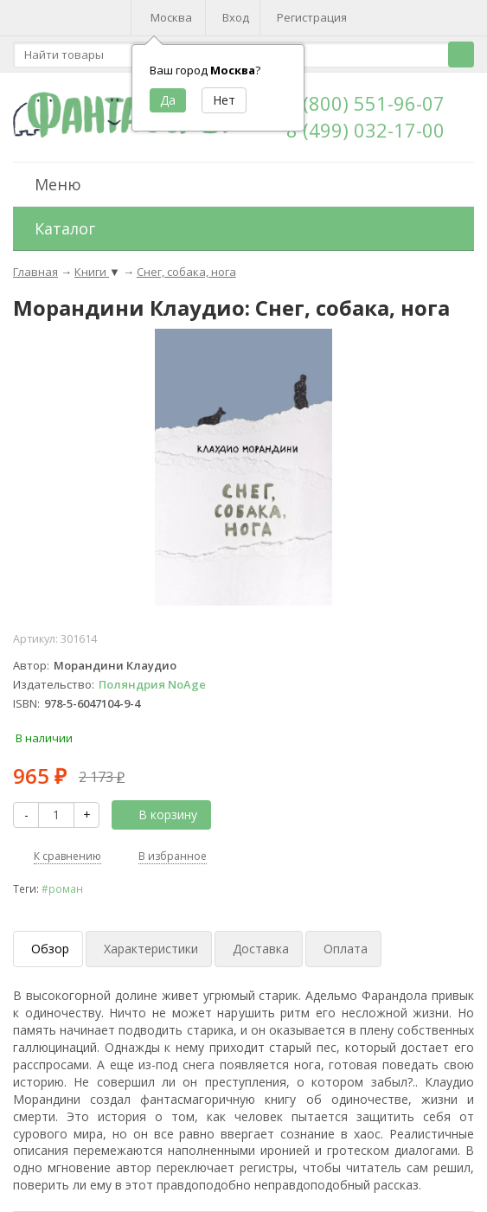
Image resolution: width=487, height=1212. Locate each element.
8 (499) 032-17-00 (365, 130)
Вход (235, 17)
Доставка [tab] (261, 948)
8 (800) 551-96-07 (365, 103)
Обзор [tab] (50, 948)
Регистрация (312, 17)
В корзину (158, 814)
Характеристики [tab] (151, 948)
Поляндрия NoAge (152, 684)
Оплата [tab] (346, 948)
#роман (62, 888)
